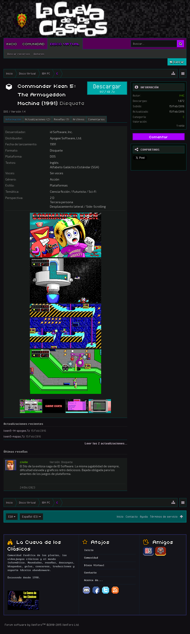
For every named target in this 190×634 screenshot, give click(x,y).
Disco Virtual (65, 43)
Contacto (132, 516)
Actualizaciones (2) (37, 119)
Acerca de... (93, 580)
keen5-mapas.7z (14, 436)
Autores (39, 54)
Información (13, 119)
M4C (181, 95)
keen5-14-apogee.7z (17, 430)
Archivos (78, 119)
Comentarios (96, 119)
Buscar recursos (18, 54)
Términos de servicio (164, 516)
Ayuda (144, 516)
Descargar (107, 88)
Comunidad (33, 43)
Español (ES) (30, 516)
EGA (10, 516)
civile (24, 462)
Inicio (11, 43)
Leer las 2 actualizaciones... (106, 443)
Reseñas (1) (61, 119)
